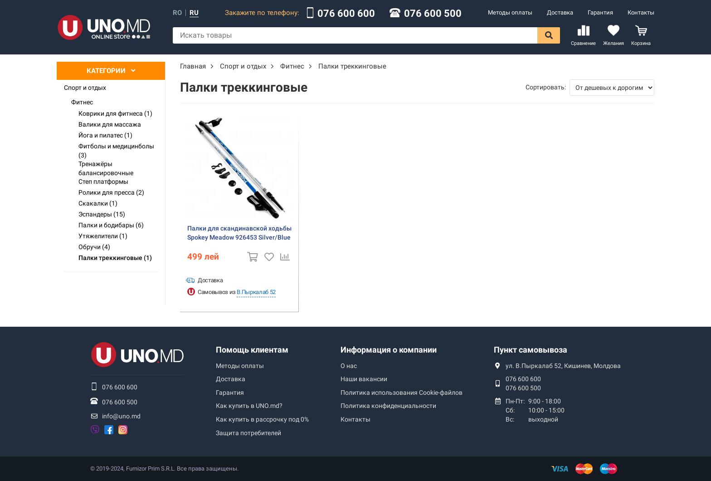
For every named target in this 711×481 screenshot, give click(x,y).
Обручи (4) (94, 246)
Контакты (641, 12)
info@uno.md (121, 416)
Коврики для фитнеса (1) (115, 113)
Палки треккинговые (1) (115, 257)
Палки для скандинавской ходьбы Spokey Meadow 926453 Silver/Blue (239, 233)
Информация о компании (389, 349)
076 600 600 (346, 14)
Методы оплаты (510, 12)
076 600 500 (433, 14)
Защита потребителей (248, 433)
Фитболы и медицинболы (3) (116, 150)
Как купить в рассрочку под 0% (262, 419)
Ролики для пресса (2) (111, 192)
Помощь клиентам (252, 349)
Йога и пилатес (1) (105, 135)
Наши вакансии (364, 379)
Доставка (560, 12)
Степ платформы (103, 181)
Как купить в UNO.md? (249, 405)
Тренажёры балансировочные (105, 168)
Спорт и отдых (85, 87)
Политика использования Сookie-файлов (402, 392)
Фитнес (82, 102)
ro (177, 13)
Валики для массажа (109, 124)
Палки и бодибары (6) (111, 225)
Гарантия (600, 12)
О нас (349, 365)
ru (194, 13)
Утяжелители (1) (102, 236)
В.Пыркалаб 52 (256, 292)
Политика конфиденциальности (388, 405)
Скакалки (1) (97, 203)
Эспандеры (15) (101, 214)
